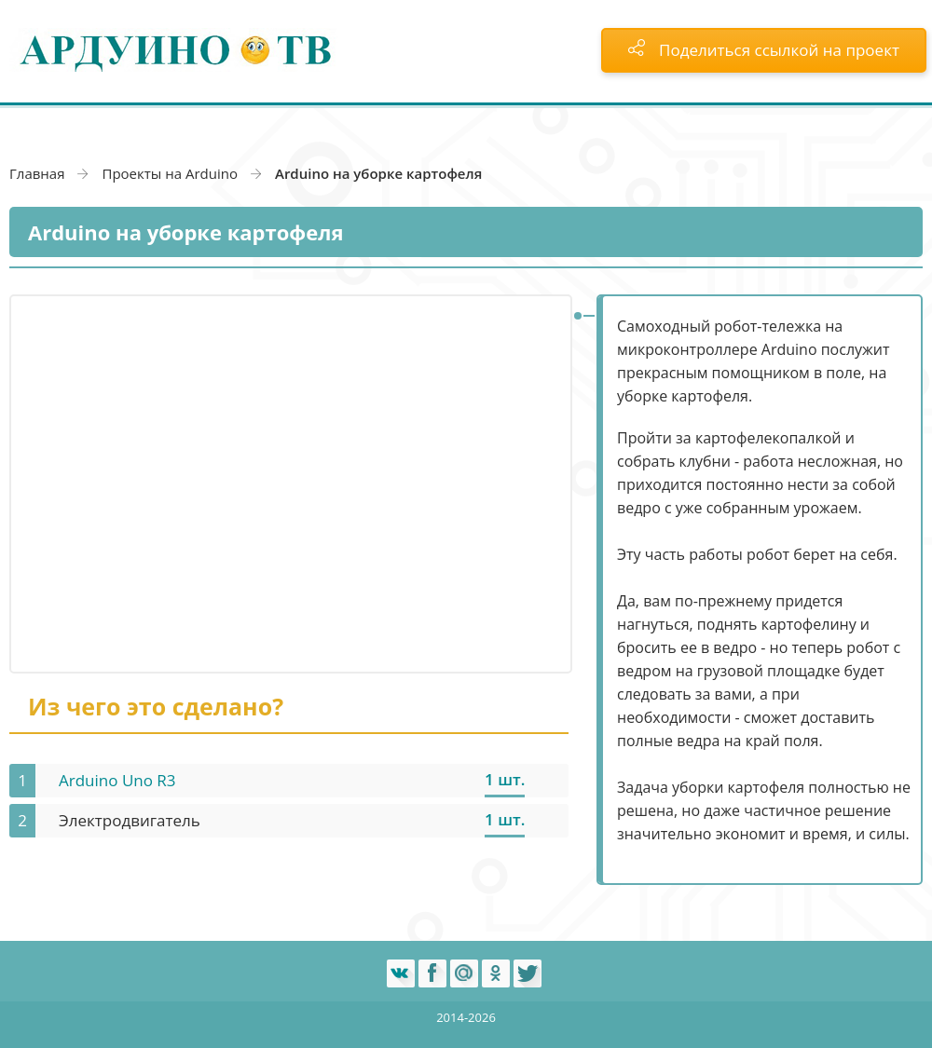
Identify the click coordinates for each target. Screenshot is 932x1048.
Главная (36, 173)
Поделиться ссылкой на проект (763, 50)
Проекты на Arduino (170, 173)
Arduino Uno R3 (117, 780)
